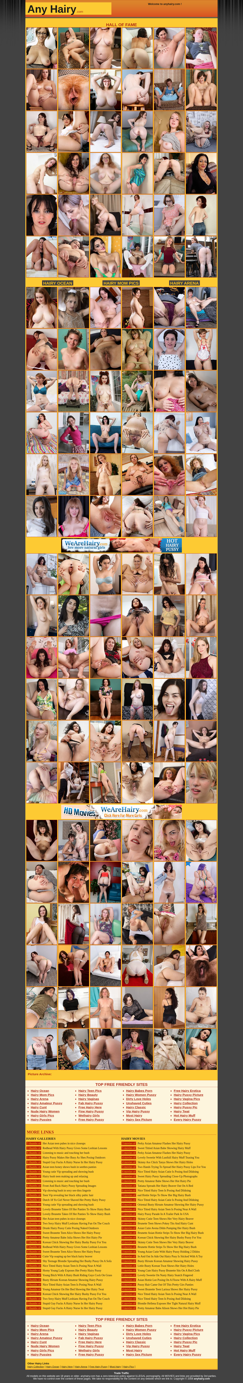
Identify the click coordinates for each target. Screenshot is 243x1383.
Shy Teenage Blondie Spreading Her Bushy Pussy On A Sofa (68, 1261)
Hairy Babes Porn (139, 1090)
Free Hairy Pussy (91, 1119)
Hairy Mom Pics (121, 283)
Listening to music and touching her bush (57, 1152)
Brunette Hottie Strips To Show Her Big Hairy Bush (159, 1247)
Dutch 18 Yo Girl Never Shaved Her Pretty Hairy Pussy (66, 1199)
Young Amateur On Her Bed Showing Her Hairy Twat (65, 1289)
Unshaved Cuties (139, 1103)
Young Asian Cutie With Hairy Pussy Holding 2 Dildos (160, 1251)
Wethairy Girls (89, 1115)
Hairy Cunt (39, 1107)
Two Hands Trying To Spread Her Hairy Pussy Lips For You (163, 1167)
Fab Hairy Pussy (91, 1103)
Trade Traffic (121, 1373)
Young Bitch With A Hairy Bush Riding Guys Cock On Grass (69, 1275)
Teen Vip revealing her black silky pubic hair (59, 1195)
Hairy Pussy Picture (188, 1094)
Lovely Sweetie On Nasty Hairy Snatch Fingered (157, 1275)
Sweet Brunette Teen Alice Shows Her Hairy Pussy (63, 1232)
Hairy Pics (128, 1366)
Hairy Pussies (41, 1119)
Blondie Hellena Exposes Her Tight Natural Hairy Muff (160, 1303)
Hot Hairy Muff (184, 1115)
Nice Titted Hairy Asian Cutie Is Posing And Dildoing (160, 1171)
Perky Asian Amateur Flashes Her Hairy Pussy (155, 1143)
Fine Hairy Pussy (91, 1111)
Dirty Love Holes (138, 1099)
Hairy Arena (184, 283)
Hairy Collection (186, 1103)
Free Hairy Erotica (187, 1090)
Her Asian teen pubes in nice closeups (56, 1143)
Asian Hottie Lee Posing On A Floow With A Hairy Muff (161, 1279)
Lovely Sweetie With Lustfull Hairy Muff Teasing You (160, 1157)
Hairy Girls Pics (42, 1115)
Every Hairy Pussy (187, 1119)
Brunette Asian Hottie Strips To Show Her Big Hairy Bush (162, 1232)
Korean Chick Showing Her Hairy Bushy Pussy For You (66, 1242)
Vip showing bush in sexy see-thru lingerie (58, 1190)
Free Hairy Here (90, 1107)
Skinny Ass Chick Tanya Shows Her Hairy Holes (157, 1162)
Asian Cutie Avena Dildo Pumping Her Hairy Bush (158, 1228)
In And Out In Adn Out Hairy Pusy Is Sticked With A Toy (162, 1256)
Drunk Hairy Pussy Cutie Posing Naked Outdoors (62, 1228)
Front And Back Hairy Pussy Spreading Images (61, 1185)
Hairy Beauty (88, 1094)
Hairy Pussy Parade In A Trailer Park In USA (155, 1214)
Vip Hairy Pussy (138, 1111)
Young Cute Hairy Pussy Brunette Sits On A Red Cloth (160, 1270)
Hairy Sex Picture (139, 1119)
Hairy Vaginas (89, 1099)
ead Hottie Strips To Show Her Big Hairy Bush (156, 1195)
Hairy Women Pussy (141, 1094)
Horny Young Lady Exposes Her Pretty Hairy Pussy (63, 1270)
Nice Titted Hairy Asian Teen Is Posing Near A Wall (63, 1265)
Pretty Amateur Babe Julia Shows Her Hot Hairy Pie (64, 1237)
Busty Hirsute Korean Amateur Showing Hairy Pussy (64, 1279)
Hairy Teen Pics (90, 1090)
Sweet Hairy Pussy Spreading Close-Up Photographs (159, 1176)
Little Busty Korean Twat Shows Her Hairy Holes (157, 1265)
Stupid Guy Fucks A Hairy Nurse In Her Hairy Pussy (64, 1162)
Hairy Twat (182, 1111)
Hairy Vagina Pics (187, 1099)
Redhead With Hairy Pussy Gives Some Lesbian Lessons (66, 1148)
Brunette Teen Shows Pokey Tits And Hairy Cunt (157, 1223)
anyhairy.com (202, 1378)
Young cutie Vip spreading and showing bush (60, 1171)
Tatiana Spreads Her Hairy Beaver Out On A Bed (157, 1185)
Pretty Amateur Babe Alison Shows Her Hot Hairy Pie (160, 1308)
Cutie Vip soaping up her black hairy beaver (59, 1256)
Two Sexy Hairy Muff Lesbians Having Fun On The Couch (68, 1223)
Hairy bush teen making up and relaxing (57, 1176)
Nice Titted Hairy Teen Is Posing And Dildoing (156, 1190)
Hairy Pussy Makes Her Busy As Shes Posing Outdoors (65, 1157)
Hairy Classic (136, 1107)
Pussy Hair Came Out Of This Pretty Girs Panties (157, 1284)
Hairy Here (67, 1366)
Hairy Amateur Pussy (46, 1103)
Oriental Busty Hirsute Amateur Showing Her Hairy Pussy (162, 1204)
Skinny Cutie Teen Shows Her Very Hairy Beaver (157, 1218)
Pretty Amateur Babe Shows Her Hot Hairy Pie (156, 1181)
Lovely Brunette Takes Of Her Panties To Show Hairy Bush (68, 1209)
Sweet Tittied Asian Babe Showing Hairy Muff (156, 1148)
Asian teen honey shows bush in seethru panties (61, 1167)
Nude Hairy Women (45, 1111)
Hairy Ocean (57, 283)
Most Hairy (134, 1115)
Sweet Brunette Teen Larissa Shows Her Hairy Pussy (159, 1289)
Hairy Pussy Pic (185, 1107)
